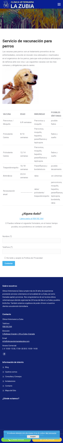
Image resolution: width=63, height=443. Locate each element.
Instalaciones (10, 381)
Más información (51, 433)
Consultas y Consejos (13, 377)
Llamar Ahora (16, 439)
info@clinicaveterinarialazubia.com (15, 341)
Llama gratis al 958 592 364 (31, 218)
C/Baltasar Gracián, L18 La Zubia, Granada (18, 334)
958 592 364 (7, 327)
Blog (7, 367)
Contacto (8, 386)
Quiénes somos (11, 372)
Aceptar (33, 436)
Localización (47, 439)
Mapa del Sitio (10, 390)
